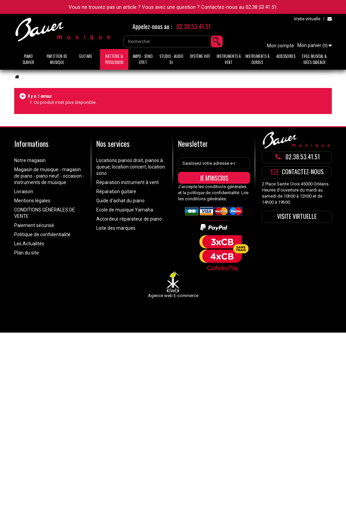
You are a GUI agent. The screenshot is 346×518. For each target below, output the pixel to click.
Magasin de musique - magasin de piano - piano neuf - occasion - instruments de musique (49, 176)
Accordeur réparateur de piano (129, 219)
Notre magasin (30, 160)
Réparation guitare (116, 191)
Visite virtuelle (307, 18)
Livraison (23, 191)
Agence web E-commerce (173, 295)
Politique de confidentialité (42, 234)
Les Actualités (29, 243)
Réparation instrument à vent (127, 182)
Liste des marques (115, 228)
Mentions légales (32, 200)
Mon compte (280, 45)
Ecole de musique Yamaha (124, 209)
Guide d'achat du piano (120, 200)
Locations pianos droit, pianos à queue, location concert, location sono (130, 167)
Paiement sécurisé (34, 225)
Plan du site (26, 252)
